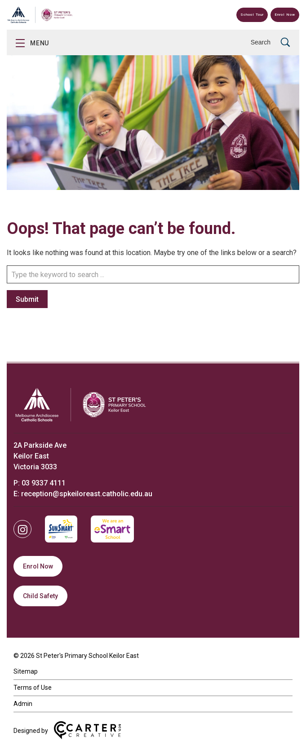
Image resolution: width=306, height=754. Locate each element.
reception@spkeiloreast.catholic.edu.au (86, 493)
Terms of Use (32, 687)
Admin (22, 703)
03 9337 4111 (44, 483)
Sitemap (25, 671)
